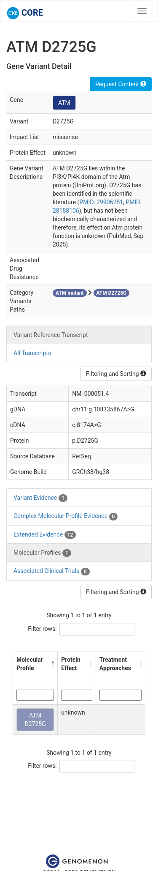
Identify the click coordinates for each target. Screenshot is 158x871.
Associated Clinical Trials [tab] (51, 571)
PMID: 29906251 (101, 202)
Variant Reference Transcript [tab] (50, 334)
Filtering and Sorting (116, 373)
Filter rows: (42, 628)
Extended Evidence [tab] (44, 535)
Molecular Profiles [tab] (42, 553)
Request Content (120, 84)
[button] (52, 664)
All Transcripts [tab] (32, 353)
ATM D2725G (35, 719)
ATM (64, 102)
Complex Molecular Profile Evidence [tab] (65, 516)
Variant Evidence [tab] (40, 498)
